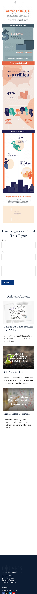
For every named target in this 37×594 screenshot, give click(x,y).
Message (5, 264)
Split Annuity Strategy (14, 372)
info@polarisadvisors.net (10, 590)
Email (3, 252)
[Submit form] (7, 282)
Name (4, 240)
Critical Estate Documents (16, 414)
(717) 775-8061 (11, 582)
